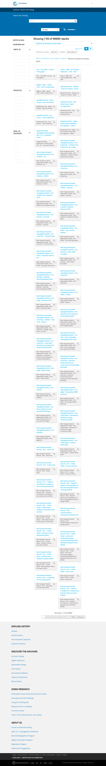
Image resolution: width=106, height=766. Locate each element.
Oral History (15, 669)
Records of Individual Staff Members (22, 82)
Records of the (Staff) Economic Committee (22, 69)
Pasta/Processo (18, 140)
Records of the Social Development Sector (22, 85)
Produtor (18, 90)
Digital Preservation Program (22, 740)
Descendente (72, 52)
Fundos (16, 149)
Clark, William (17, 110)
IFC (41, 763)
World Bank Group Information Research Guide (28, 694)
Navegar (50, 30)
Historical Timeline (18, 644)
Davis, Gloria (17, 120)
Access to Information (48, 755)
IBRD (32, 763)
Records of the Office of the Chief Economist (22, 75)
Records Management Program (22, 736)
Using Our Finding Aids (20, 702)
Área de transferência (67, 29)
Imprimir (79, 49)
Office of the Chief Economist (22, 123)
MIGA (45, 763)
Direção (62, 52)
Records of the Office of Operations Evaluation (22, 66)
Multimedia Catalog (18, 665)
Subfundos (17, 153)
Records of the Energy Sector (22, 72)
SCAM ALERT (16, 758)
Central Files (17, 62)
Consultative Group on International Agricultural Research (22, 106)
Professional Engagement (20, 748)
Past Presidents (17, 635)
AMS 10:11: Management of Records (24, 732)
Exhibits (14, 631)
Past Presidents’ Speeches (21, 639)
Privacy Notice (22, 755)
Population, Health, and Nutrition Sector (22, 100)
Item (15, 143)
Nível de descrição (18, 132)
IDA (37, 763)
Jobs (59, 755)
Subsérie (16, 156)
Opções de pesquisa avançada (48, 43)
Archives (23, 4)
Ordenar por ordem (42, 52)
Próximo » (80, 617)
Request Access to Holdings (21, 706)
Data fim (54, 52)
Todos (16, 53)
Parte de (17, 49)
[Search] (53, 21)
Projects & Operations (19, 677)
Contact (64, 755)
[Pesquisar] (75, 21)
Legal (14, 755)
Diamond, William (19, 126)
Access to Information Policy (21, 727)
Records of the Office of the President (22, 59)
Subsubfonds (17, 159)
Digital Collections (18, 660)
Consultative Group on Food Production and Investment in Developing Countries (22, 103)
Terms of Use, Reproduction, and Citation (26, 715)
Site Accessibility (34, 755)
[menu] (92, 3)
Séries (15, 146)
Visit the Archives (17, 711)
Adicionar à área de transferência (54, 76)
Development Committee (21, 116)
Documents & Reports (19, 673)
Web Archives (16, 681)
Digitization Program (19, 744)
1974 (73, 617)
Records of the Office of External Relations (22, 56)
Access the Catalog (27, 10)
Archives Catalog (17, 656)
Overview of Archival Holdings (22, 698)
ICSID (50, 763)
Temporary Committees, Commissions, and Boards (22, 113)
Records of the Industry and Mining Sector (22, 79)
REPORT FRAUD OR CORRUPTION (32, 758)
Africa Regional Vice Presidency (22, 96)
